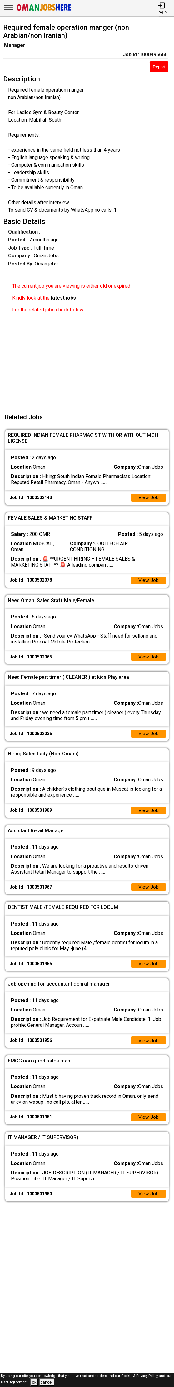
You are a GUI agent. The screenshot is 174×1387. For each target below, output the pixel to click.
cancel (47, 1382)
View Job (148, 498)
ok (34, 1382)
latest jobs (63, 298)
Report (159, 66)
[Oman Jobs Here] (44, 11)
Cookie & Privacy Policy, (140, 1376)
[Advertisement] (89, 362)
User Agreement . (15, 1382)
